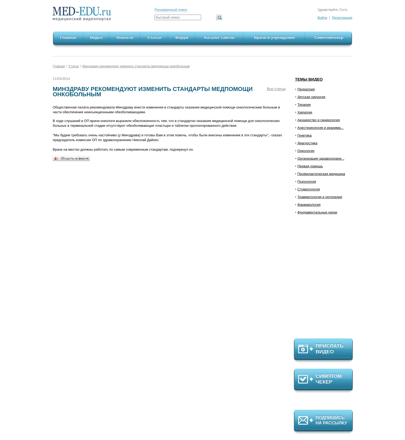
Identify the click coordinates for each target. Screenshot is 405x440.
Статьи (154, 37)
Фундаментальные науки (317, 212)
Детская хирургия (311, 97)
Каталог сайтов (219, 37)
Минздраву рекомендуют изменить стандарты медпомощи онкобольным (136, 66)
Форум (181, 37)
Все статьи (276, 89)
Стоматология (308, 189)
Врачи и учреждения (274, 37)
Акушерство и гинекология (318, 120)
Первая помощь (310, 166)
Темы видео (309, 79)
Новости (125, 37)
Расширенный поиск (171, 10)
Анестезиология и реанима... (320, 128)
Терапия (304, 105)
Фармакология (308, 205)
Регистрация (342, 18)
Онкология (305, 151)
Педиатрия (306, 89)
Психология (306, 182)
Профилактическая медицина (321, 174)
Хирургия (304, 112)
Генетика (304, 135)
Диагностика (307, 143)
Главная (68, 37)
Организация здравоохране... (320, 158)
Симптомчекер (328, 37)
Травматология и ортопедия (319, 197)
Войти (322, 18)
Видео (96, 37)
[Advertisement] (326, 279)
